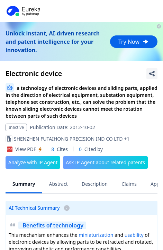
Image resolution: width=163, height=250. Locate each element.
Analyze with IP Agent (32, 162)
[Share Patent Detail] (151, 73)
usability (134, 235)
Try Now (133, 41)
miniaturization (96, 235)
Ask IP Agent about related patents (105, 162)
